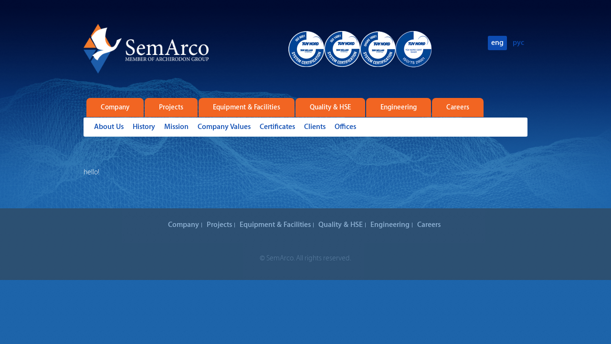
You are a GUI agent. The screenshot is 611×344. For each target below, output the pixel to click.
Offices (345, 127)
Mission (176, 127)
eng (497, 43)
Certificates (277, 127)
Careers (457, 107)
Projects (171, 107)
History (144, 127)
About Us (109, 127)
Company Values (224, 127)
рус (518, 43)
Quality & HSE (330, 107)
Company (115, 107)
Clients (315, 127)
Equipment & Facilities (246, 107)
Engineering (398, 107)
